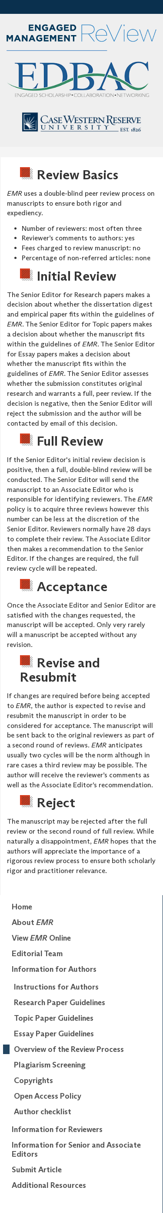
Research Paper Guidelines (59, 1002)
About (32, 922)
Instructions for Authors (56, 987)
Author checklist (42, 1111)
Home (22, 907)
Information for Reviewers (57, 1129)
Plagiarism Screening (50, 1065)
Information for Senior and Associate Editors (76, 1149)
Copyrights (33, 1080)
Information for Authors (54, 969)
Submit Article (37, 1169)
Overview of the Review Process (69, 1049)
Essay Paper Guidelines (54, 1033)
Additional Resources (49, 1185)
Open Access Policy (47, 1096)
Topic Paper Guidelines (53, 1018)
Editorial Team (37, 953)
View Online (41, 938)
